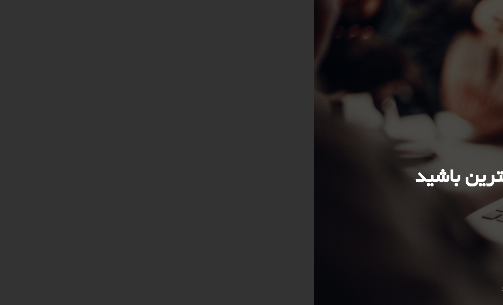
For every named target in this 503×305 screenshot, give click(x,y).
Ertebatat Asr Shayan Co (284, 287)
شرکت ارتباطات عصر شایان (217, 287)
